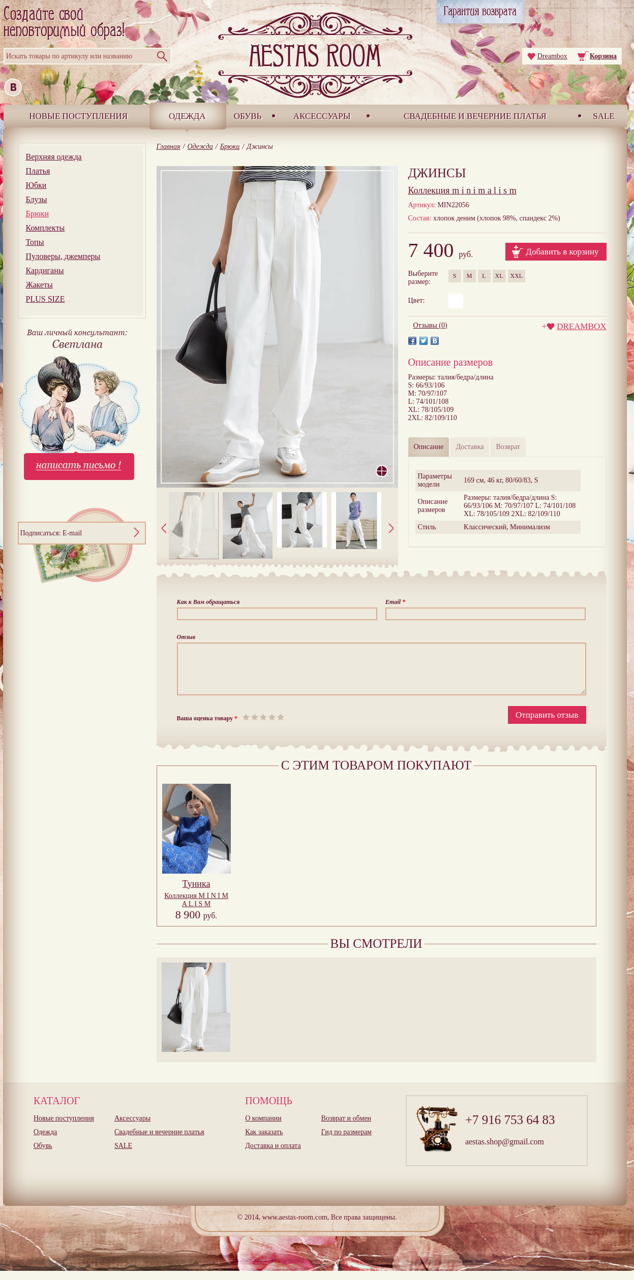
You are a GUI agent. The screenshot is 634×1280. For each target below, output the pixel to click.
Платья (38, 171)
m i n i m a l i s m (462, 190)
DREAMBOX (581, 326)
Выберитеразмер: (423, 277)
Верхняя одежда (54, 156)
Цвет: (416, 300)
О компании (263, 1127)
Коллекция (196, 909)
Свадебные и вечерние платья (475, 116)
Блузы (36, 199)
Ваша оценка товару (207, 727)
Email (395, 601)
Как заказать (264, 1141)
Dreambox (552, 56)
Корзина (603, 56)
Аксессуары (322, 116)
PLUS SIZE (45, 299)
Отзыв (186, 637)
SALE (604, 116)
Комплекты (45, 227)
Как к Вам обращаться (208, 601)
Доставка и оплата (272, 1155)
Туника (196, 893)
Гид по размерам (346, 1141)
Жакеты (39, 284)
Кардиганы (45, 270)
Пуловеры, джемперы (63, 256)
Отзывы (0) (430, 325)
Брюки (37, 213)
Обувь (248, 116)
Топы (35, 242)
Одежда (187, 116)
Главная (168, 146)
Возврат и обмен (346, 1127)
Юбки (36, 185)
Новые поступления (78, 116)
